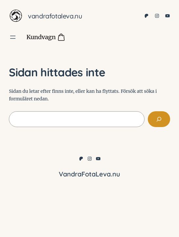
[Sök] (159, 119)
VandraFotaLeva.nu (55, 16)
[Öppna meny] (13, 37)
